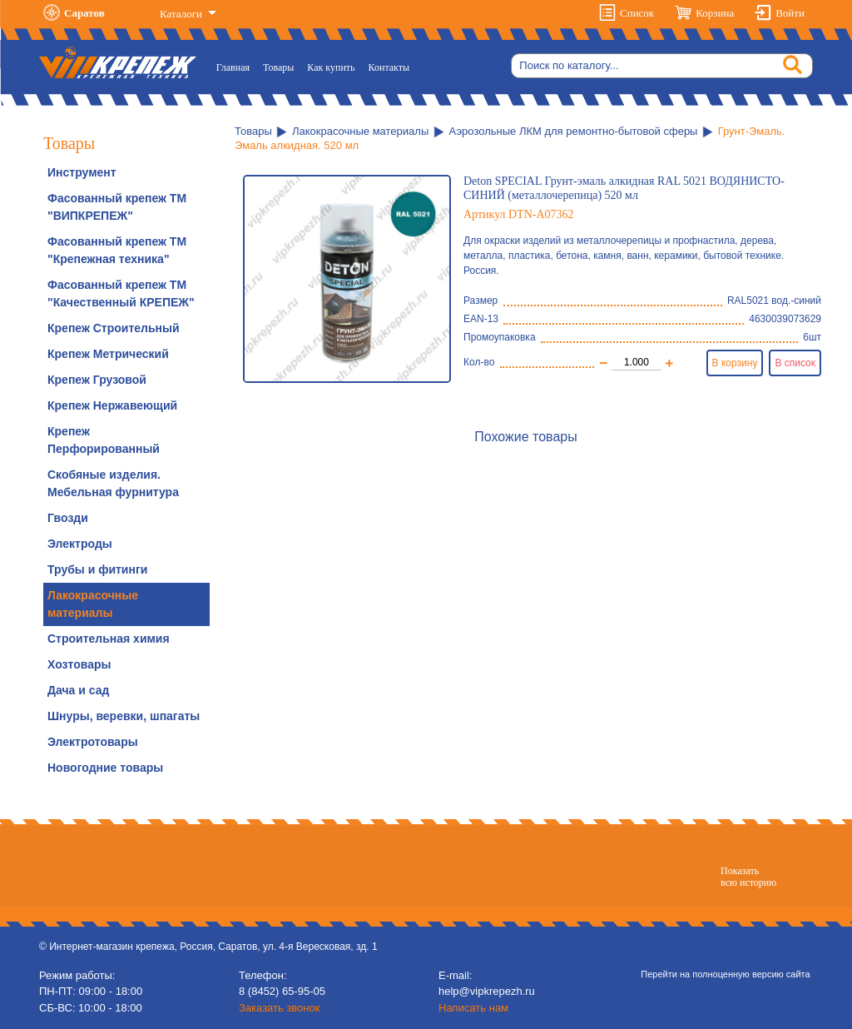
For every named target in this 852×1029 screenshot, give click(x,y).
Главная (236, 66)
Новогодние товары (105, 767)
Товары (278, 67)
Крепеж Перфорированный (103, 440)
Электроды (79, 543)
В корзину (735, 363)
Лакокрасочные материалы (92, 604)
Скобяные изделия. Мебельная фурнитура (113, 483)
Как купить (330, 67)
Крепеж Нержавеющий (112, 405)
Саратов (84, 13)
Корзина (715, 13)
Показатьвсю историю (748, 876)
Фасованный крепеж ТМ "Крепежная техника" (116, 250)
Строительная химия (108, 638)
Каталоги (182, 13)
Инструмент (81, 172)
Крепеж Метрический (108, 353)
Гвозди (67, 517)
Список (637, 13)
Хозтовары (79, 664)
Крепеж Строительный (113, 328)
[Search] (662, 65)
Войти (790, 13)
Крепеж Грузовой (96, 379)
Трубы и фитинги (97, 569)
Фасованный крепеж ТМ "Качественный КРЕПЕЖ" (121, 293)
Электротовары (92, 741)
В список (795, 363)
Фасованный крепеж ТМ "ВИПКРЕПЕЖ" (116, 206)
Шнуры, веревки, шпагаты (123, 716)
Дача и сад (78, 690)
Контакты (389, 67)
